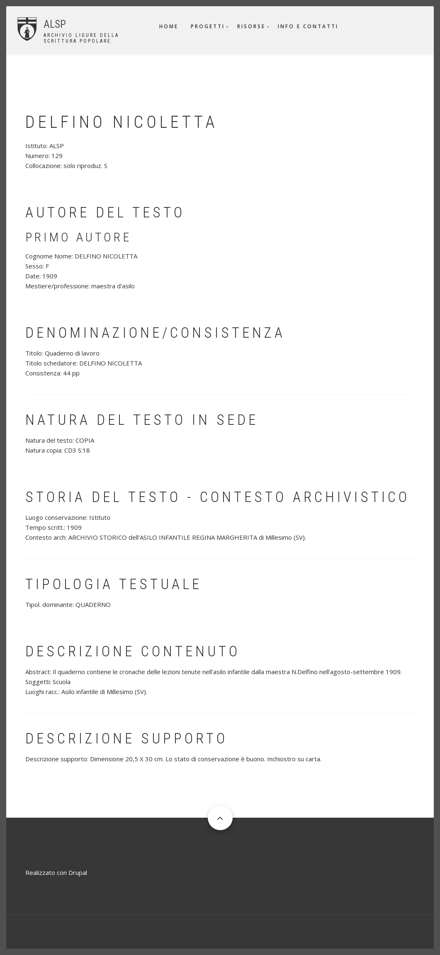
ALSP (55, 24)
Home (168, 26)
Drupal (77, 872)
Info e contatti (308, 26)
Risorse (251, 26)
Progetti (208, 26)
